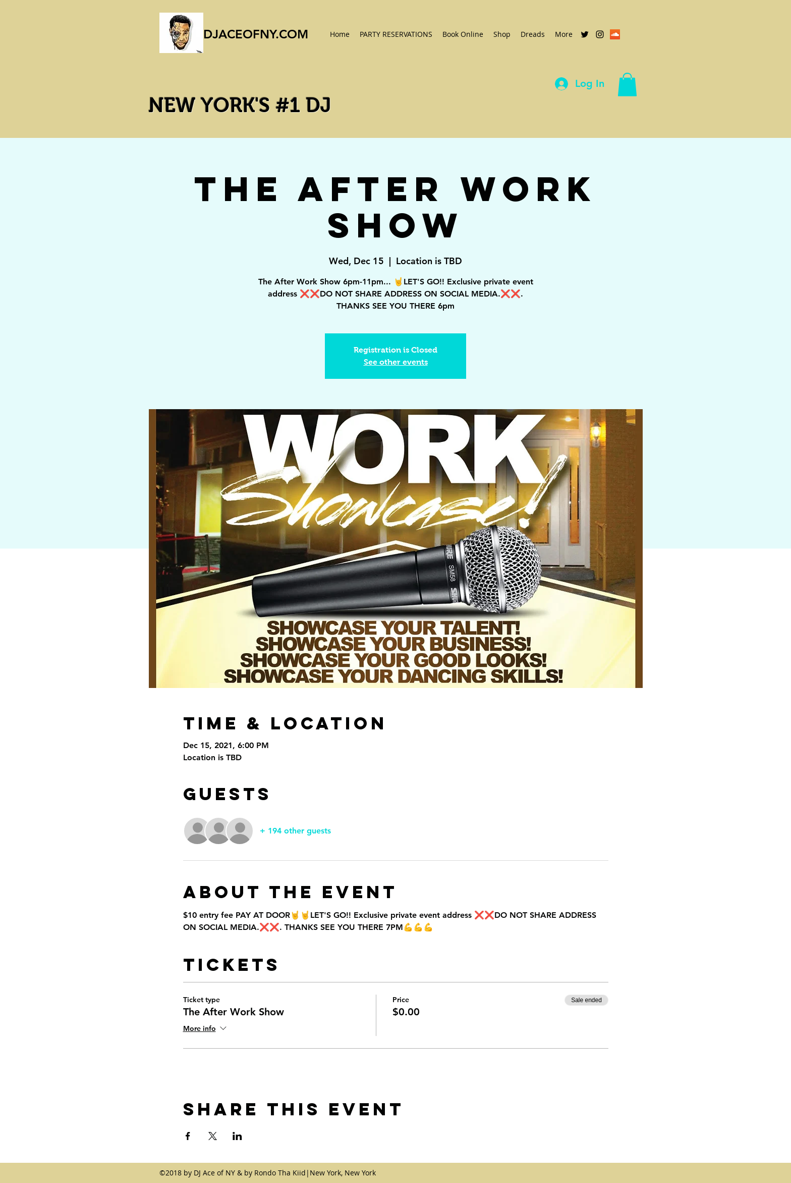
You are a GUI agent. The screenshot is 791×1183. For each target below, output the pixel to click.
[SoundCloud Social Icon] (615, 34)
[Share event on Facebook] (188, 1136)
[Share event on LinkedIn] (237, 1136)
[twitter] (585, 34)
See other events (396, 362)
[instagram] (600, 34)
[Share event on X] (212, 1136)
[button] (627, 84)
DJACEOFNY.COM (255, 34)
